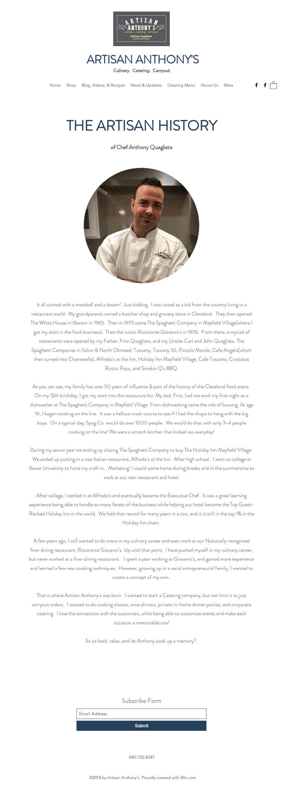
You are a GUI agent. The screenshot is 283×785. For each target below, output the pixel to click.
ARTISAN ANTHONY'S (143, 59)
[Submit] (141, 726)
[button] (273, 85)
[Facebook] (256, 85)
